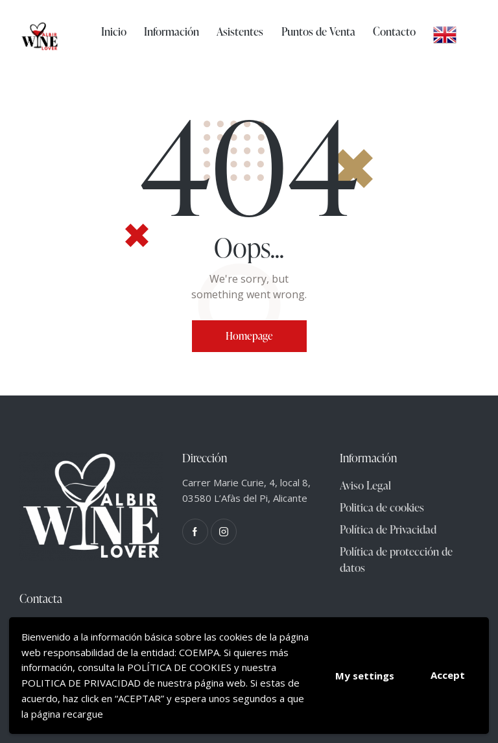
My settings (364, 675)
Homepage (249, 336)
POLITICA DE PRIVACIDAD (81, 682)
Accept (448, 674)
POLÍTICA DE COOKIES (179, 667)
